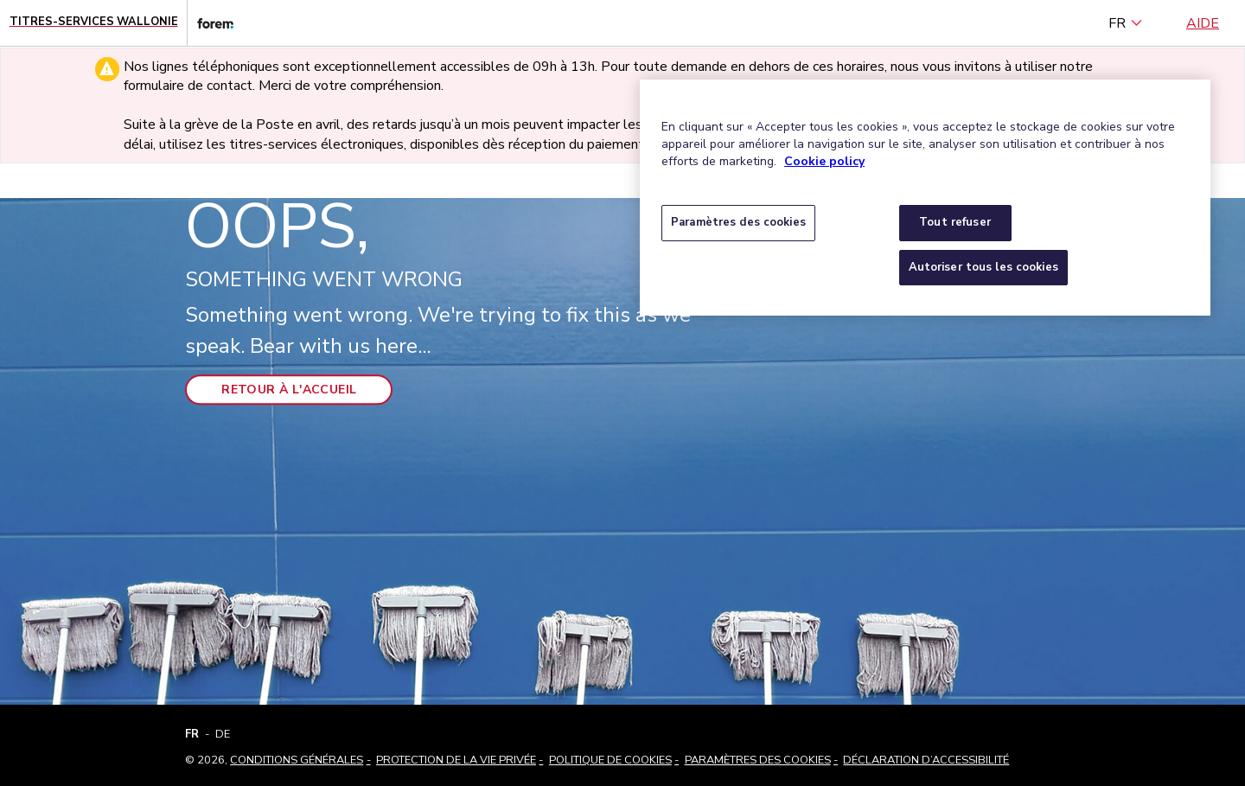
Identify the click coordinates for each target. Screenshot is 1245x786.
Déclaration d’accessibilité (926, 760)
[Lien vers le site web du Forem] (210, 23)
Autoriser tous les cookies (983, 267)
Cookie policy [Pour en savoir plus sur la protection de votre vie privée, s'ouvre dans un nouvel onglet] (824, 161)
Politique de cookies (610, 760)
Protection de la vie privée (456, 760)
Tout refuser (955, 222)
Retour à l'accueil (288, 389)
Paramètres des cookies (758, 760)
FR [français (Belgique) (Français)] (1125, 23)
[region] (925, 198)
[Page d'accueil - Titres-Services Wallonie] (94, 23)
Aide (1202, 23)
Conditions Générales (296, 760)
